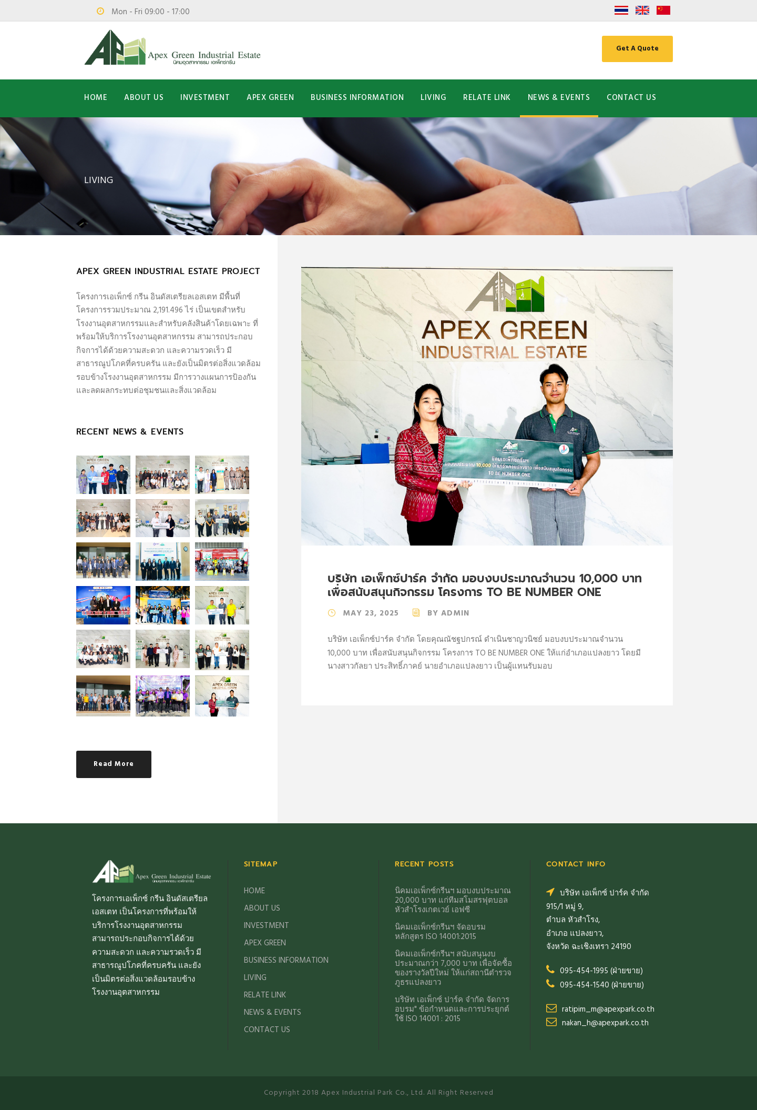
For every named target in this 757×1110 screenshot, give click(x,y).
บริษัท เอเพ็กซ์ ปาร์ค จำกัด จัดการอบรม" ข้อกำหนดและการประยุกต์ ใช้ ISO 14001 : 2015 (452, 1009)
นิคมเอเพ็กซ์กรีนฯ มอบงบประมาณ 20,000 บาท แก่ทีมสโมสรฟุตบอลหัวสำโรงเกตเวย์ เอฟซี (453, 900)
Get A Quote (637, 48)
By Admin (448, 613)
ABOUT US (143, 98)
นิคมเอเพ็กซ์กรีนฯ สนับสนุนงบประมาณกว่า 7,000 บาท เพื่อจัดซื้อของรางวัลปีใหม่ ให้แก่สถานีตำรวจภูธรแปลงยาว (453, 968)
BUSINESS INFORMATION (357, 98)
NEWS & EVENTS (559, 98)
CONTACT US (631, 98)
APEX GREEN (270, 98)
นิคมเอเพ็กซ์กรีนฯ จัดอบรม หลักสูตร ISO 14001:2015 (440, 932)
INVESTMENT (205, 98)
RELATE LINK (487, 98)
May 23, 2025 (371, 613)
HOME (95, 98)
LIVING (433, 98)
